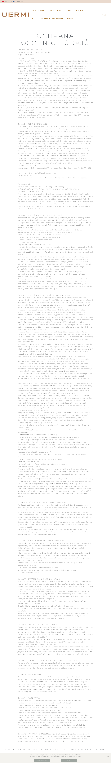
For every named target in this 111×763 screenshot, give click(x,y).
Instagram (57, 18)
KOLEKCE (42, 10)
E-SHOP (51, 10)
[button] (108, 756)
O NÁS (33, 10)
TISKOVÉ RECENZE (65, 10)
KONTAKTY (34, 18)
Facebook (45, 18)
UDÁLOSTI (80, 10)
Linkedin (69, 18)
